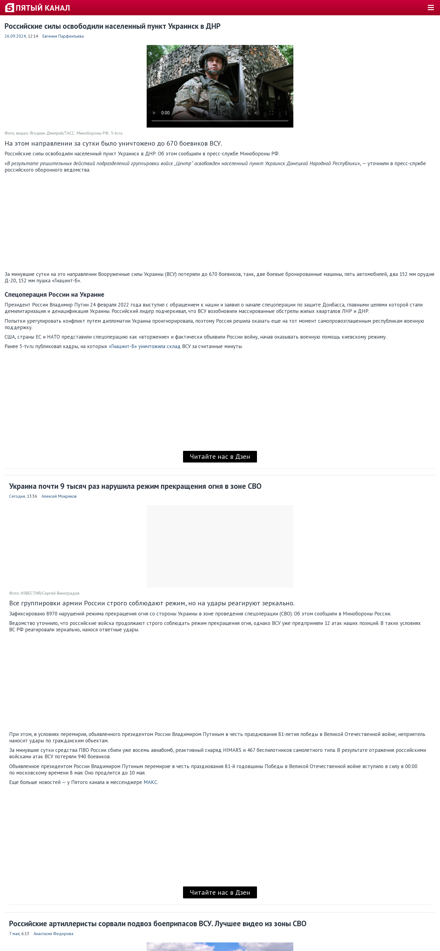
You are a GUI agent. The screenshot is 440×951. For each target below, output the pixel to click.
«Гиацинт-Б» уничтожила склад (145, 346)
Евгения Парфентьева (63, 36)
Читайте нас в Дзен (220, 456)
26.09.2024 (15, 36)
